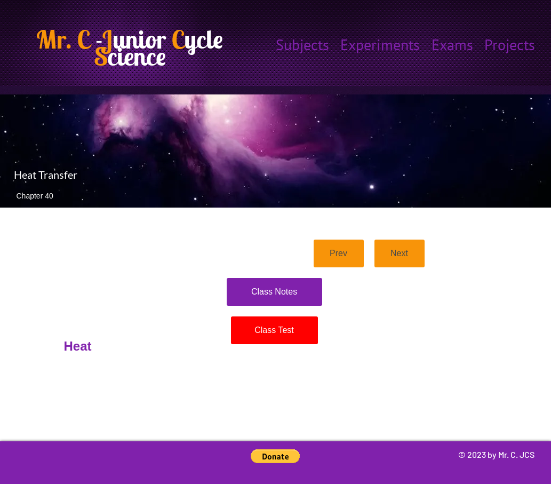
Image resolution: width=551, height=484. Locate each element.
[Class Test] (274, 330)
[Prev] (339, 253)
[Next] (399, 253)
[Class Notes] (274, 292)
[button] (275, 456)
